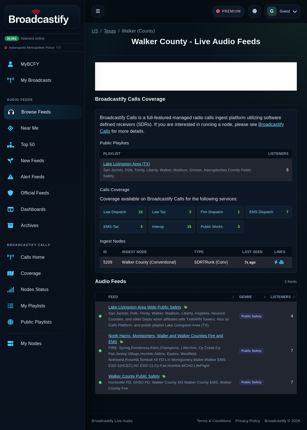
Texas (110, 31)
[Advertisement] (196, 76)
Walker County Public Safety (134, 376)
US (95, 31)
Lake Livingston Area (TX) (126, 164)
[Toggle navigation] (98, 11)
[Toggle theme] (254, 11)
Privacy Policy (248, 421)
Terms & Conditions (214, 421)
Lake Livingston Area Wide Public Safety (144, 307)
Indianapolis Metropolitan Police (31, 47)
